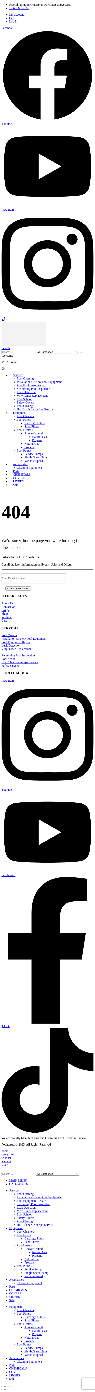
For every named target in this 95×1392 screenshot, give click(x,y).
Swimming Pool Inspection (33, 388)
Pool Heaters (24, 430)
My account (16, 14)
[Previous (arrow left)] (3, 1389)
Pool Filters (24, 419)
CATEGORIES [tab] (18, 1184)
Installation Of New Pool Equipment (39, 382)
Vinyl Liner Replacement (32, 395)
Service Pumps (33, 454)
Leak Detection (26, 392)
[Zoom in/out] (3, 1386)
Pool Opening (25, 378)
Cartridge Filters (34, 423)
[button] (6, 348)
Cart (12, 18)
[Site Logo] (24, 344)
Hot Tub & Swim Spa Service (35, 409)
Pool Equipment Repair (31, 385)
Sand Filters (31, 426)
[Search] (81, 352)
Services (18, 375)
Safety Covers (25, 402)
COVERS (15, 1293)
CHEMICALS (18, 1290)
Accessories (20, 464)
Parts (12, 1286)
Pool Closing (25, 406)
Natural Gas (39, 436)
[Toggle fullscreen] (6, 1386)
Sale (15, 484)
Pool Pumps (24, 450)
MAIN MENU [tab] (18, 1180)
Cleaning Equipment (29, 467)
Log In (13, 21)
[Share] (10, 1386)
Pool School (24, 399)
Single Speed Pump (36, 457)
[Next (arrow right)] (6, 1389)
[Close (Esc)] (14, 1386)
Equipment (19, 412)
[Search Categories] (57, 352)
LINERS (14, 1296)
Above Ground (33, 433)
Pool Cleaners (25, 416)
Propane (37, 440)
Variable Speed (33, 460)
